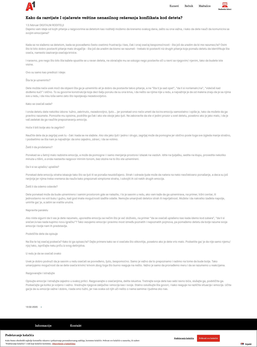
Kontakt (75, 325)
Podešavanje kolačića (184, 338)
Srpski (246, 344)
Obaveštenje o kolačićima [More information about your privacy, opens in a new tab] (63, 343)
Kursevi (174, 6)
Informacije (43, 325)
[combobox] (246, 344)
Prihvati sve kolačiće (208, 338)
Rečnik (189, 6)
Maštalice (205, 6)
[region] (128, 338)
